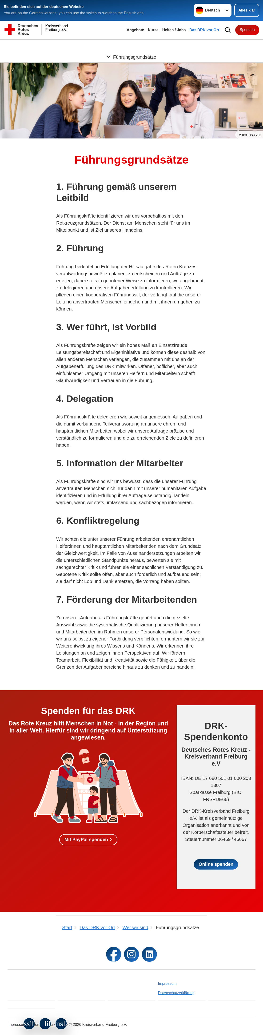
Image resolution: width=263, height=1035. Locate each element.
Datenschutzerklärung (176, 993)
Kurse (153, 30)
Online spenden (216, 864)
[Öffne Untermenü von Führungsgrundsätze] (131, 45)
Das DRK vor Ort (204, 30)
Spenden (247, 30)
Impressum (167, 983)
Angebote (135, 30)
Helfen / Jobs (174, 30)
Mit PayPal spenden (86, 839)
